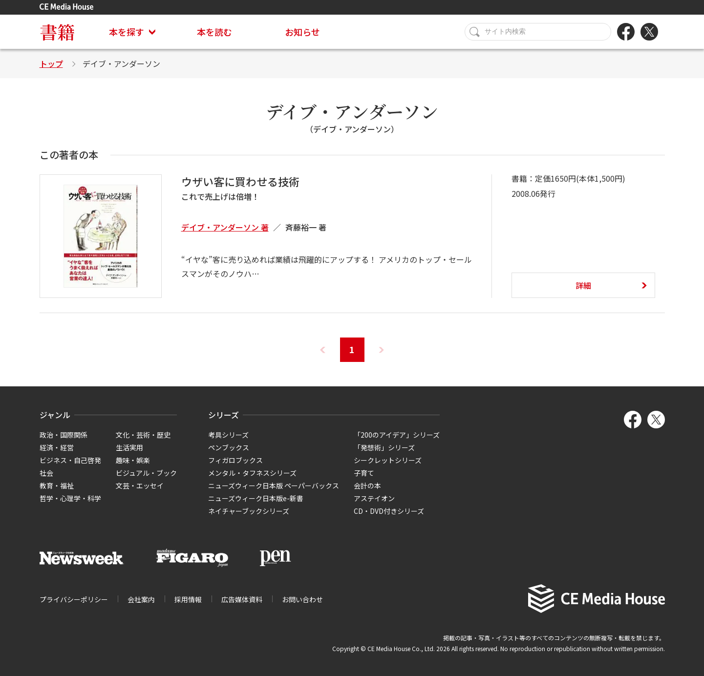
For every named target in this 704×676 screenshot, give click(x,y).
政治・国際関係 (63, 435)
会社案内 (141, 599)
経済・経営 (57, 447)
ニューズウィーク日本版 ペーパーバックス (273, 485)
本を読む (214, 31)
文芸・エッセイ (140, 485)
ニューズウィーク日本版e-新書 (255, 498)
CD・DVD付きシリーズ (389, 511)
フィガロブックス (235, 460)
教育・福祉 (57, 485)
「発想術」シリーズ (384, 447)
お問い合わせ (302, 599)
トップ (51, 63)
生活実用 (129, 447)
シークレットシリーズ (388, 460)
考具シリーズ (228, 435)
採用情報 (188, 599)
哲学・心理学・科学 (70, 498)
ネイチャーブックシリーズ (248, 511)
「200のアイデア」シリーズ (397, 435)
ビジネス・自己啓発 (70, 460)
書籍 (57, 31)
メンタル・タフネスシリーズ (252, 473)
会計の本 (367, 485)
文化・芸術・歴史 (143, 435)
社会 (46, 473)
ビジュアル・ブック (146, 473)
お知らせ (302, 31)
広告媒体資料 (241, 599)
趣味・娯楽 (133, 460)
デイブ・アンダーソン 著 (225, 227)
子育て (364, 473)
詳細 (583, 285)
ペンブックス (228, 447)
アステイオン (374, 498)
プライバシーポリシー (74, 599)
